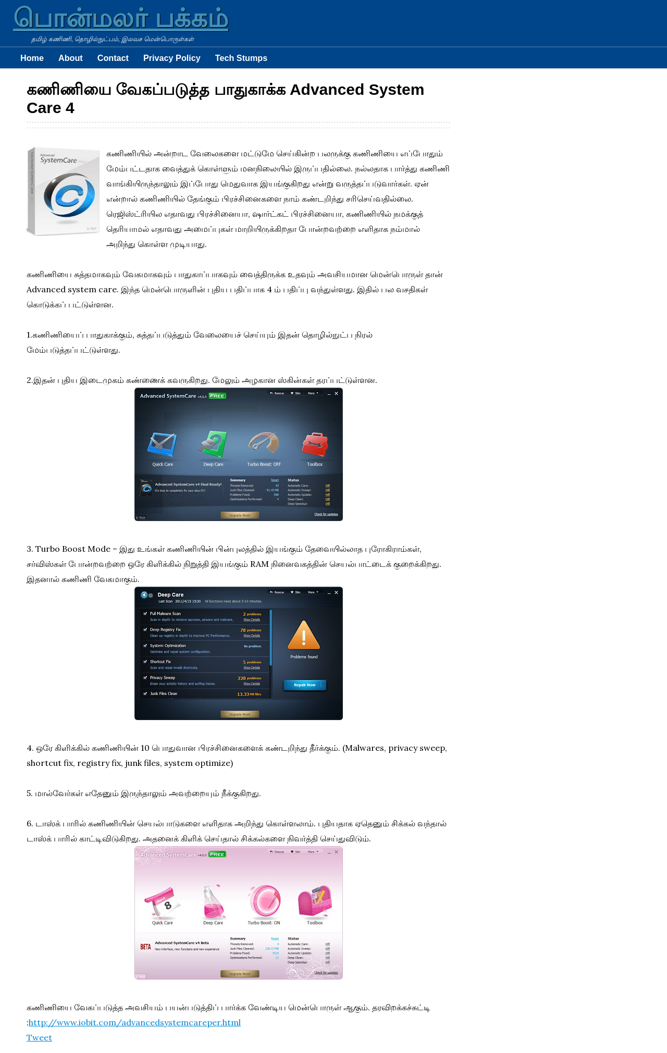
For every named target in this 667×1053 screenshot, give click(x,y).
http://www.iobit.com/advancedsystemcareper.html (135, 1022)
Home (32, 58)
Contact (113, 58)
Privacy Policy (172, 58)
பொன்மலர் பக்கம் (120, 18)
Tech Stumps (241, 58)
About (70, 58)
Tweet (39, 1037)
